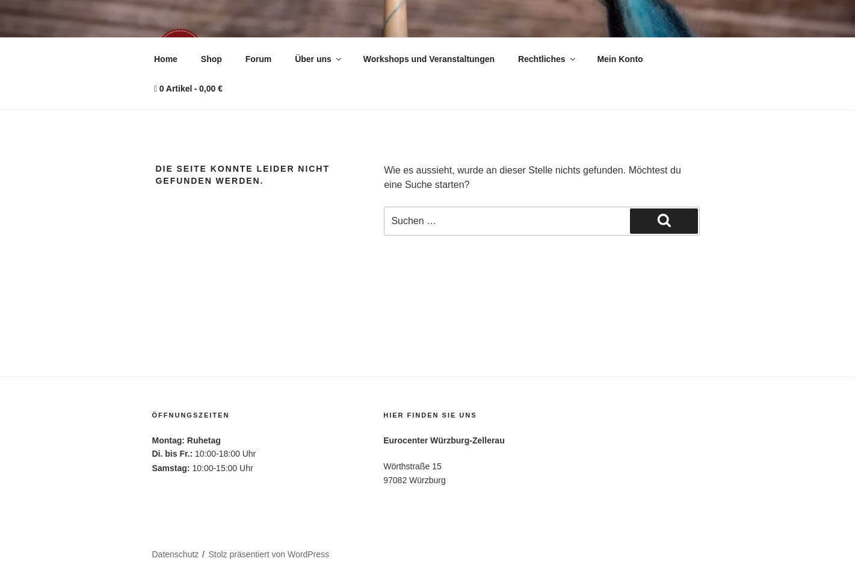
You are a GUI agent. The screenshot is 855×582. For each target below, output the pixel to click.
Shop (211, 59)
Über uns (319, 59)
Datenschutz (175, 554)
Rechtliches (547, 59)
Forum (258, 59)
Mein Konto (620, 59)
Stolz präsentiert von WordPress (269, 554)
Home (165, 59)
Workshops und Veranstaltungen (429, 59)
